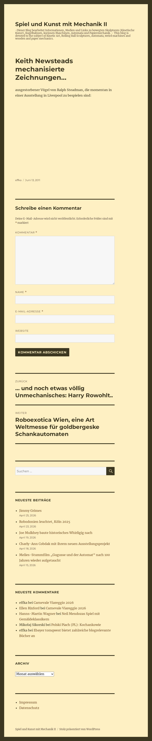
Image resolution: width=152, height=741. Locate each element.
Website (22, 330)
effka (18, 180)
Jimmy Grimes (30, 511)
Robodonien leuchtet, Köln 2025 (44, 522)
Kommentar (26, 232)
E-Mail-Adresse (29, 311)
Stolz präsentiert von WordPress (79, 729)
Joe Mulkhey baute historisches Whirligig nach (55, 533)
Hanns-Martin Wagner (37, 614)
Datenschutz (29, 708)
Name (21, 292)
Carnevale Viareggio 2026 (54, 603)
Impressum (28, 702)
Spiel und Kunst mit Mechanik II (61, 24)
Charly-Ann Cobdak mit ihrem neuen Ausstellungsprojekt (64, 544)
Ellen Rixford (29, 608)
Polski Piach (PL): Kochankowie (76, 625)
